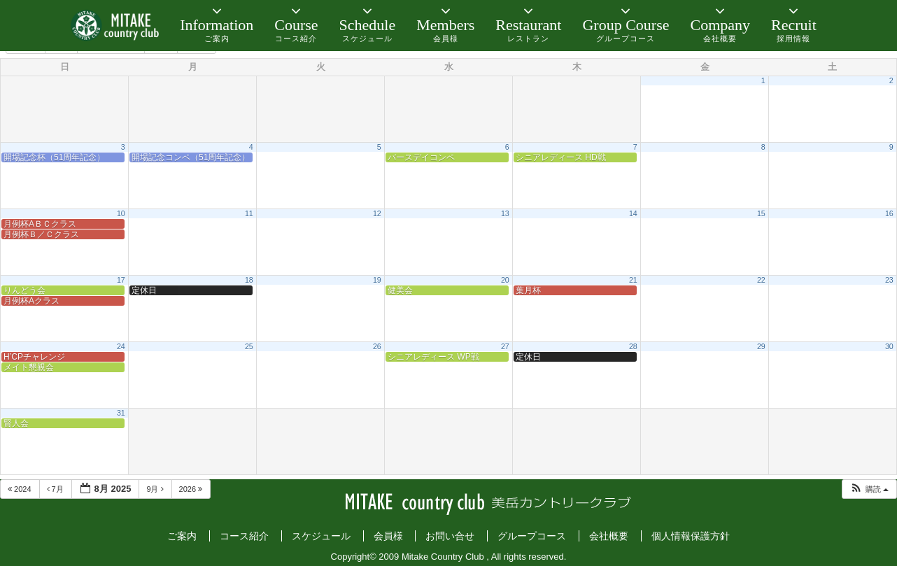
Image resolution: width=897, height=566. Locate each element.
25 (249, 346)
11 (249, 213)
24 (121, 346)
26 (377, 346)
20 (505, 280)
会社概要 (608, 536)
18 (249, 280)
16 (889, 213)
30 (889, 346)
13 (505, 213)
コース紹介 (244, 536)
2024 (21, 489)
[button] (869, 489)
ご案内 (182, 536)
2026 (192, 489)
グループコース (531, 536)
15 (761, 213)
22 (761, 280)
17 (121, 280)
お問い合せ (449, 536)
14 (633, 213)
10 (121, 213)
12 (377, 213)
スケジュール (321, 536)
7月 (56, 489)
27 (505, 346)
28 (633, 346)
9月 (155, 489)
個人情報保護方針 (690, 536)
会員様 (388, 536)
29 (761, 346)
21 (633, 280)
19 (377, 280)
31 (121, 413)
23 (889, 280)
